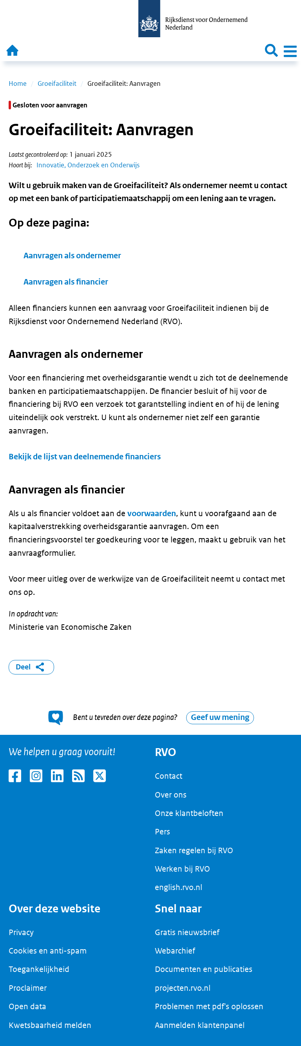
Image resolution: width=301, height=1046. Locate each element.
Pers (162, 831)
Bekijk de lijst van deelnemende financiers (85, 457)
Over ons (171, 794)
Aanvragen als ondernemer (72, 256)
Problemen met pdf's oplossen (209, 1006)
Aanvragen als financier (66, 282)
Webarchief (175, 950)
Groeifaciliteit (57, 83)
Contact (168, 776)
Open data (27, 1006)
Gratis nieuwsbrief (187, 932)
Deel (31, 667)
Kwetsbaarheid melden (50, 1025)
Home (18, 83)
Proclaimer (28, 988)
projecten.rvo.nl (182, 988)
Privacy (21, 932)
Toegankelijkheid (39, 969)
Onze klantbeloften (189, 813)
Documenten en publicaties (203, 969)
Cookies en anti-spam (48, 950)
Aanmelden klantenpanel (200, 1025)
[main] (150, 398)
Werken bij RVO (182, 869)
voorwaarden (151, 513)
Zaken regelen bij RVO (194, 850)
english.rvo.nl (178, 887)
